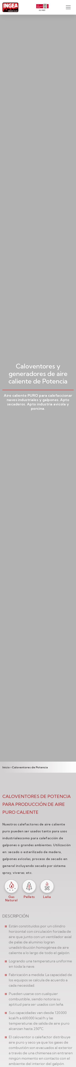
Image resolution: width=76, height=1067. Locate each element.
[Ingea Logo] (10, 7)
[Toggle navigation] (68, 7)
